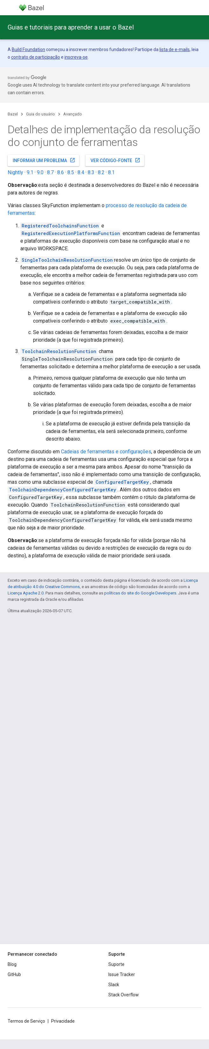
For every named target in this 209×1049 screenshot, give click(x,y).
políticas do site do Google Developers (140, 593)
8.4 (81, 172)
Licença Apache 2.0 (26, 593)
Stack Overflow (123, 994)
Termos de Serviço (26, 1021)
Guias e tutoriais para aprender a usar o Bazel (71, 27)
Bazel (13, 114)
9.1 (30, 172)
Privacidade (63, 1021)
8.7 (50, 172)
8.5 (70, 172)
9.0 (40, 172)
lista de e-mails (174, 49)
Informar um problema (44, 160)
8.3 (91, 172)
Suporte (116, 964)
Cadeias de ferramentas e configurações (106, 452)
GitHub (14, 974)
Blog (12, 964)
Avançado (72, 114)
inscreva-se (76, 57)
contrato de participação (35, 57)
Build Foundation (28, 49)
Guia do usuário (40, 114)
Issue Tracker (121, 974)
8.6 (60, 172)
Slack (113, 984)
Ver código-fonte (115, 160)
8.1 (111, 172)
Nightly (15, 172)
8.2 (101, 172)
